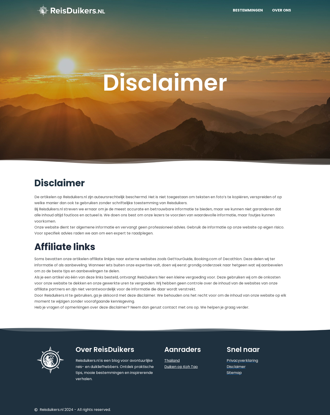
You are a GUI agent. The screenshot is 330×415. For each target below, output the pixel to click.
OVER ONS (281, 10)
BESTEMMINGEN (248, 10)
